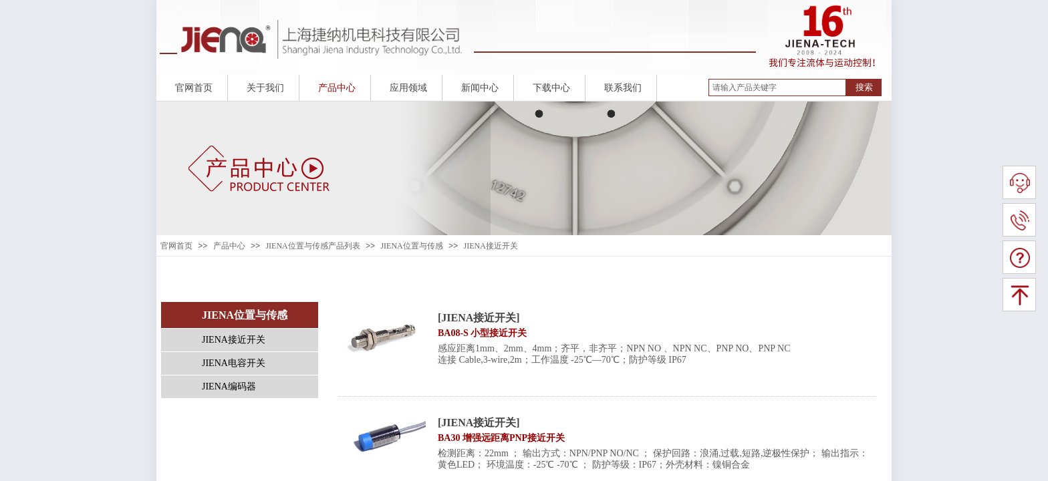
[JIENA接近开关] (479, 317)
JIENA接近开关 (490, 246)
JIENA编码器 (229, 386)
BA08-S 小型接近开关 (482, 333)
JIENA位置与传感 (411, 246)
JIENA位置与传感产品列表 (312, 246)
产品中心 (229, 246)
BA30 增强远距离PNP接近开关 (501, 438)
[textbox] (777, 87)
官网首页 (176, 246)
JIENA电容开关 (233, 363)
